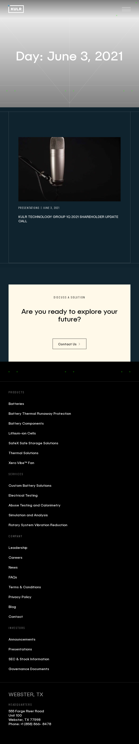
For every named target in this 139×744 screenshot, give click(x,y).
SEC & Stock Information (29, 659)
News (13, 567)
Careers (15, 557)
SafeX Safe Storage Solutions (33, 443)
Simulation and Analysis (28, 515)
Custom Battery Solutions (30, 485)
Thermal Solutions (23, 453)
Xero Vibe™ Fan (21, 463)
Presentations (20, 649)
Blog (12, 607)
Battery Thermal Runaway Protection (40, 413)
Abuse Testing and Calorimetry (35, 505)
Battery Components (26, 423)
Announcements (22, 639)
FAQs (13, 577)
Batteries (16, 403)
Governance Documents (29, 669)
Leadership (18, 547)
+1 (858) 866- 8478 (36, 724)
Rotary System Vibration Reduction (38, 525)
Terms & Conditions (25, 587)
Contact (16, 616)
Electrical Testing (23, 495)
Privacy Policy (20, 597)
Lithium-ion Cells (22, 433)
